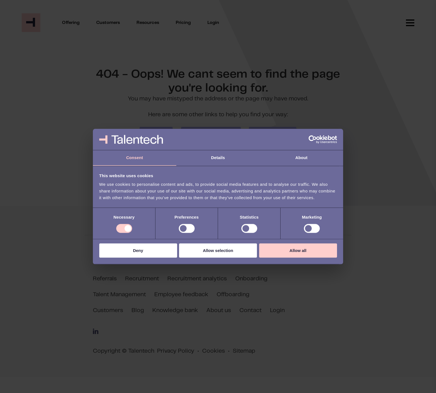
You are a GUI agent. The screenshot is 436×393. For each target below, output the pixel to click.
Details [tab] (218, 157)
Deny (138, 250)
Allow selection (218, 250)
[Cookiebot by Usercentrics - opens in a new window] (312, 139)
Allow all (297, 250)
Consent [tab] (134, 157)
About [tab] (301, 157)
